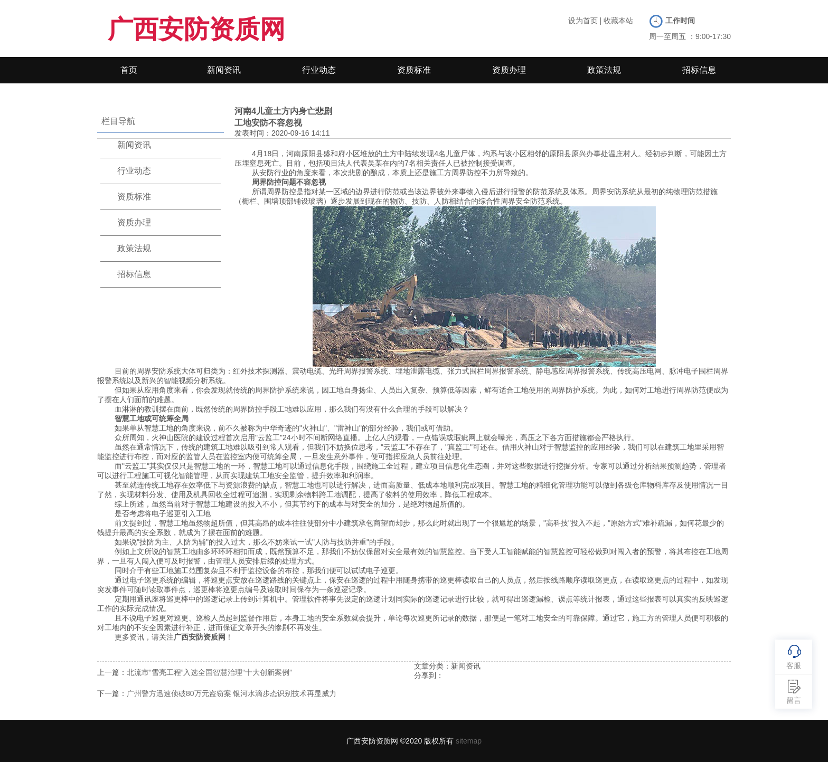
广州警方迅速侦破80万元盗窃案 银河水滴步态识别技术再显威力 (231, 693)
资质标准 (414, 69)
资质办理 (509, 69)
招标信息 (699, 69)
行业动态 (319, 69)
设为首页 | (585, 20)
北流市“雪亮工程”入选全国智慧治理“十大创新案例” (209, 672)
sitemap (469, 741)
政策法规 (604, 69)
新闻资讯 (224, 69)
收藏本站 (618, 20)
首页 (128, 69)
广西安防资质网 (196, 29)
